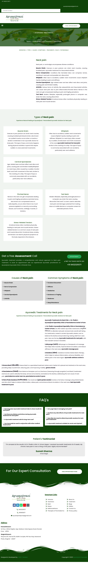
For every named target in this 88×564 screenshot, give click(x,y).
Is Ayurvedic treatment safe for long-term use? (19, 419)
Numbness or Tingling (54, 294)
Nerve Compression (10, 287)
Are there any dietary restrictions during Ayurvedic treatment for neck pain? (20, 414)
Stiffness (50, 287)
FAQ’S (58, 50)
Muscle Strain (8, 283)
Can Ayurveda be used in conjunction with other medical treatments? (22, 423)
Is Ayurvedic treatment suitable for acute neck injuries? (65, 423)
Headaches (51, 290)
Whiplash (7, 290)
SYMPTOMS (42, 50)
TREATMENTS (51, 50)
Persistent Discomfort (54, 283)
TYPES (28, 50)
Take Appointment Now (69, 472)
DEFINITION (21, 50)
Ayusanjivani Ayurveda (79, 559)
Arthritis (7, 298)
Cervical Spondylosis (11, 294)
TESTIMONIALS (65, 50)
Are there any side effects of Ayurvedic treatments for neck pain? (64, 413)
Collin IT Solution (23, 559)
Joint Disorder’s (48, 41)
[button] (2, 25)
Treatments (35, 41)
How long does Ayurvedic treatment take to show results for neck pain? (22, 409)
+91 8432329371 (74, 264)
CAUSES (34, 50)
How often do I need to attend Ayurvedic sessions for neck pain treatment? (64, 418)
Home (27, 41)
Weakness (50, 298)
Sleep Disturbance (53, 302)
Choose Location (8, 6)
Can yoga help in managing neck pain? (60, 409)
